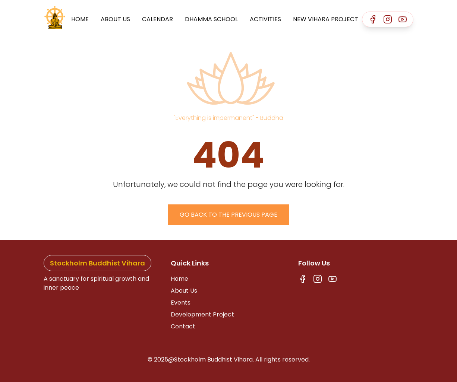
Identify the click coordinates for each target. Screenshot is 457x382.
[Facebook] (372, 19)
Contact (183, 326)
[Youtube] (402, 19)
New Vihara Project (325, 19)
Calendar (157, 19)
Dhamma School (211, 19)
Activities (265, 19)
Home (80, 19)
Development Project (202, 314)
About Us (115, 19)
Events (180, 302)
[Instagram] (387, 19)
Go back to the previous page (228, 214)
